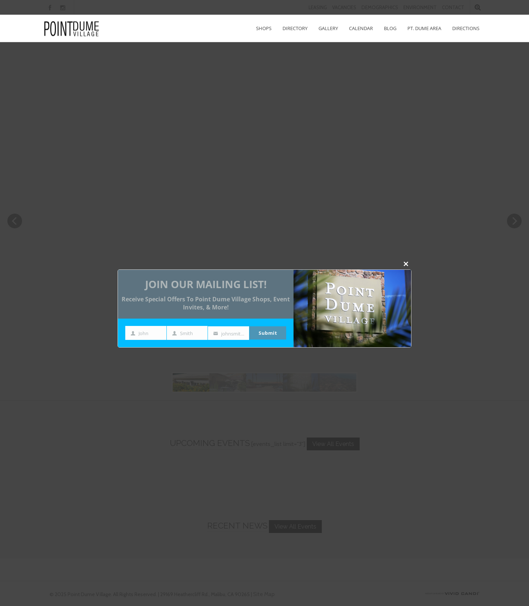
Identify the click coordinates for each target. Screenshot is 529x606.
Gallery (328, 28)
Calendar (361, 28)
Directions (465, 28)
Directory (295, 28)
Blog (390, 28)
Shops (263, 28)
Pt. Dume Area (424, 28)
